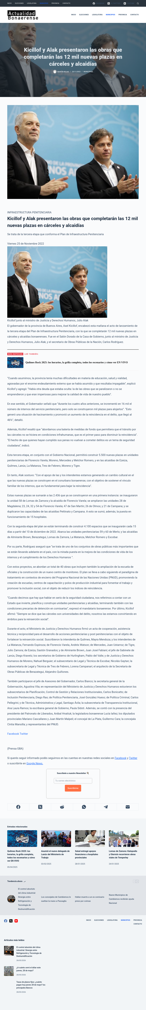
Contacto (66, 3)
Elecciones (19, 3)
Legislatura (31, 3)
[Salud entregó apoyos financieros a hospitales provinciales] (90, 838)
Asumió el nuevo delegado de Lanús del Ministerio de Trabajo (55, 854)
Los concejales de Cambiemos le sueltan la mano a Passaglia (56, 899)
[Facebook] (98, 3)
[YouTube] (129, 3)
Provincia (55, 3)
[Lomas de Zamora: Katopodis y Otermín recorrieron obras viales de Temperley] (124, 838)
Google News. (34, 763)
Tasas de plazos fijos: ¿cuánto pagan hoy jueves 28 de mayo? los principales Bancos (29, 985)
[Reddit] (62, 807)
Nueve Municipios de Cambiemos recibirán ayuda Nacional (121, 899)
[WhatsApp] (84, 807)
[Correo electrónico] (128, 807)
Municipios (44, 3)
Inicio (9, 3)
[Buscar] (138, 3)
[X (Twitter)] (114, 3)
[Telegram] (106, 807)
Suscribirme (73, 788)
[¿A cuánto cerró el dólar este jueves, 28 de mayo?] (9, 971)
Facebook (13, 733)
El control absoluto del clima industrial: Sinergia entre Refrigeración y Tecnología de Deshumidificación (27, 899)
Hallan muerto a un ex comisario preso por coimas (89, 899)
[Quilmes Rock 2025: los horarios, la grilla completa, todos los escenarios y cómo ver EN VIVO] (22, 838)
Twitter (24, 733)
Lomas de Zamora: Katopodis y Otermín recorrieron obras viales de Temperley (123, 854)
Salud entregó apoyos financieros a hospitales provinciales (86, 854)
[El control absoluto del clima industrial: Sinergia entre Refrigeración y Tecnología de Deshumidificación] (11, 899)
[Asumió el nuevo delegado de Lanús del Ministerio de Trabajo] (56, 838)
